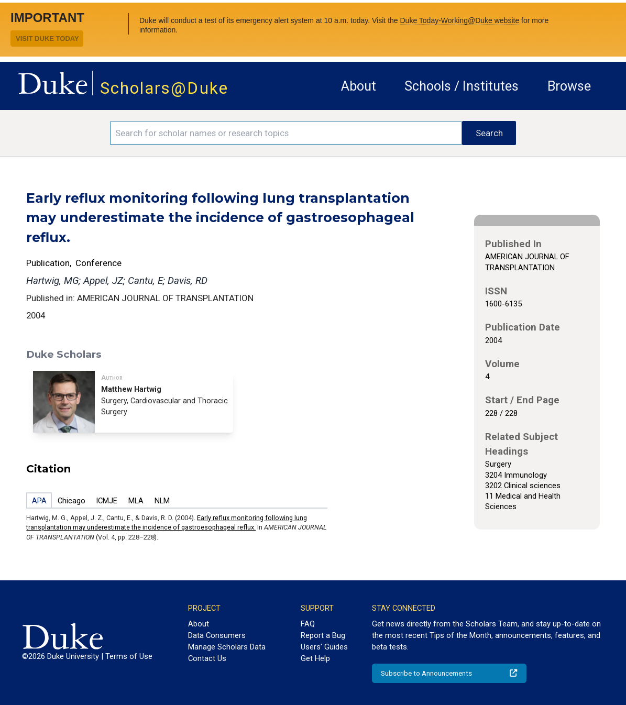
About (358, 86)
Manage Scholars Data (227, 647)
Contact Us (207, 658)
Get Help (315, 658)
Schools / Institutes (461, 86)
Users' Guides (324, 647)
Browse (569, 86)
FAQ (308, 624)
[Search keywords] (286, 133)
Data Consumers (217, 635)
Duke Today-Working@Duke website (459, 20)
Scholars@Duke (164, 88)
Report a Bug (323, 635)
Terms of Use (128, 656)
